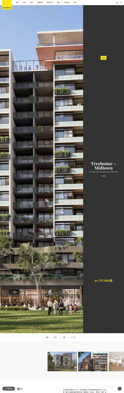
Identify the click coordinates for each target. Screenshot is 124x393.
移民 (24, 2)
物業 (17, 2)
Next (120, 362)
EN (121, 2)
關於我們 (49, 2)
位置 (64, 337)
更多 (75, 2)
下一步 (73, 337)
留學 (31, 2)
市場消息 (66, 2)
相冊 (47, 337)
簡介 (55, 337)
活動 (58, 2)
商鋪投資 (40, 2)
